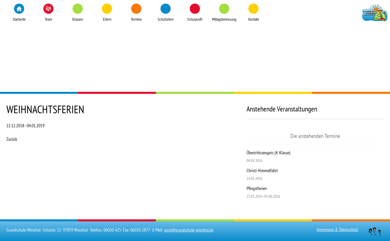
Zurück (11, 139)
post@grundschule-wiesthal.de (188, 230)
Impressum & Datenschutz (337, 229)
